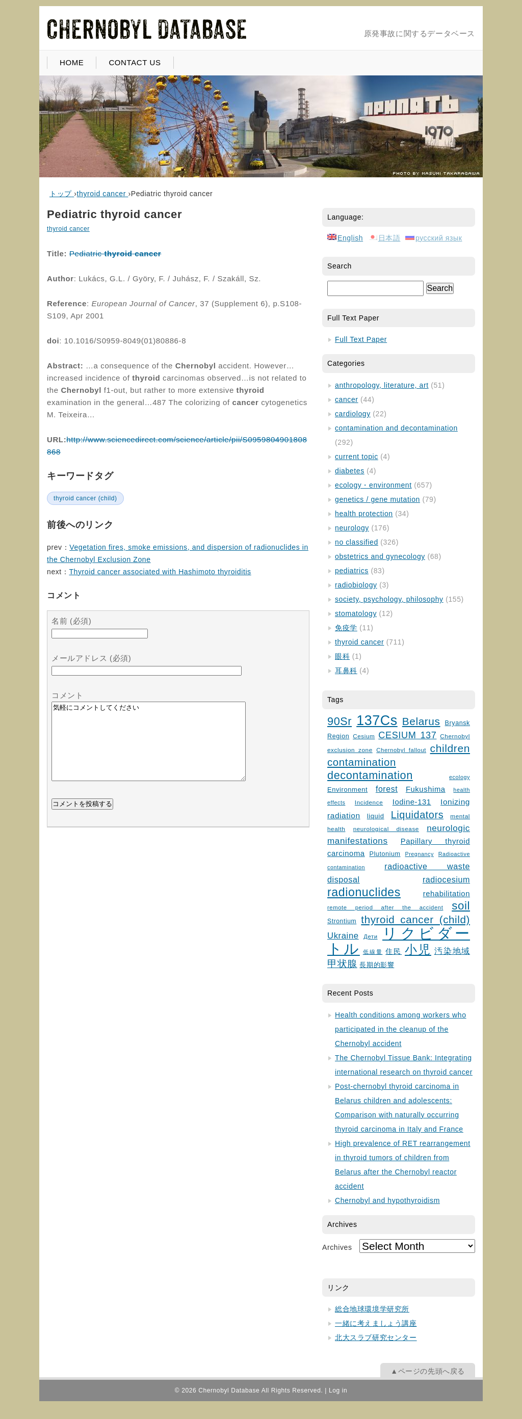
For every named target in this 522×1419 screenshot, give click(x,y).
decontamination (370, 775)
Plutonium (385, 854)
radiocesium (446, 879)
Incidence (369, 802)
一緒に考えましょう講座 (376, 1323)
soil (461, 905)
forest (387, 789)
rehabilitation (446, 894)
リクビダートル (398, 941)
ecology (459, 777)
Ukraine (343, 936)
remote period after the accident (385, 907)
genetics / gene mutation (377, 499)
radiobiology (356, 585)
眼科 (342, 656)
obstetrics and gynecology (380, 556)
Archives (337, 1247)
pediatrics (352, 571)
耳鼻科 (346, 670)
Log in (338, 1390)
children (450, 748)
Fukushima (426, 789)
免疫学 (346, 628)
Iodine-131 (412, 802)
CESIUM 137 (407, 735)
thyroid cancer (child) (85, 498)
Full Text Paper (361, 339)
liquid (375, 816)
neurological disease (386, 828)
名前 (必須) (71, 621)
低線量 (373, 952)
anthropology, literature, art (382, 385)
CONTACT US (135, 62)
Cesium (364, 736)
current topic (356, 456)
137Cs (377, 720)
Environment (347, 789)
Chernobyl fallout (401, 750)
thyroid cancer (68, 228)
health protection (364, 514)
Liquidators (417, 814)
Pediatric (115, 253)
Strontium (341, 921)
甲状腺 (342, 963)
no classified (356, 542)
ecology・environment (373, 485)
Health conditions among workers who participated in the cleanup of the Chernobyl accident (400, 1029)
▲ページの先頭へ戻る (427, 1371)
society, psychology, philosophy (389, 599)
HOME (72, 62)
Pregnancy (419, 854)
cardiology (353, 414)
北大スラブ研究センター (376, 1337)
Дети (370, 936)
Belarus (421, 721)
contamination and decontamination (396, 428)
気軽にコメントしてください (148, 749)
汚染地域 (452, 951)
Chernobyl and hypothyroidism (387, 1200)
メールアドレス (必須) (91, 658)
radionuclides (364, 892)
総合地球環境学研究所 (372, 1309)
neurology (352, 528)
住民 (393, 951)
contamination (361, 762)
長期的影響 (376, 965)
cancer (346, 399)
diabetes (349, 471)
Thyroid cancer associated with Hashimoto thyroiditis (160, 572)
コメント (67, 695)
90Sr (339, 721)
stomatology (356, 613)
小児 (418, 949)
